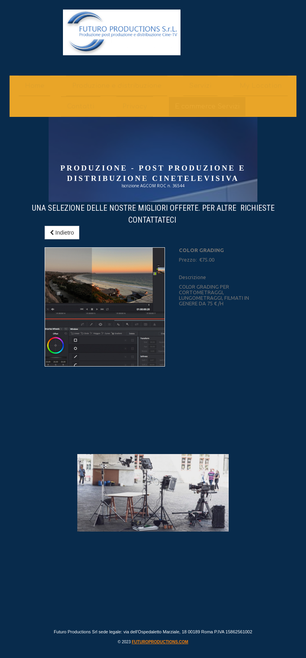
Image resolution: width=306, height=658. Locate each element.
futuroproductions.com (160, 642)
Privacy (134, 106)
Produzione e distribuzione (116, 85)
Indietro (62, 232)
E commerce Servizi (207, 106)
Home (34, 85)
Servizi (200, 85)
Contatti (80, 106)
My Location (260, 85)
